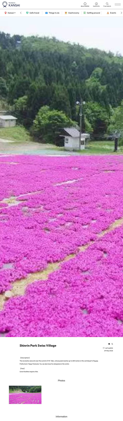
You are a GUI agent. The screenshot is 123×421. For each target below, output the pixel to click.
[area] (9, 13)
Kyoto (96, 361)
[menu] (118, 4)
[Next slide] (121, 12)
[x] (112, 344)
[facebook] (109, 344)
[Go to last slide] (20, 12)
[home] (39, 4)
